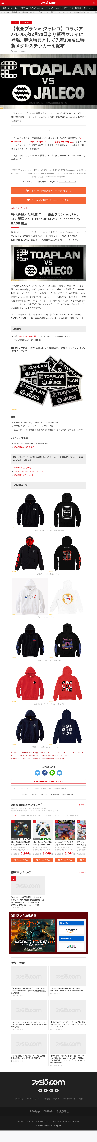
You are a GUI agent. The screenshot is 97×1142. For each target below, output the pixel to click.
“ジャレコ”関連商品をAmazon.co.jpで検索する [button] (48, 200)
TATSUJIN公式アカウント (24, 468)
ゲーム (15, 815)
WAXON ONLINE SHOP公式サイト (48, 781)
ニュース (59, 8)
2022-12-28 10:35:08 (67, 182)
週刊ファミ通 (89, 8)
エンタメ (33, 12)
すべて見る (82, 805)
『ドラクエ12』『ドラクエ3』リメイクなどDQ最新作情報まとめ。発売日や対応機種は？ (28, 1057)
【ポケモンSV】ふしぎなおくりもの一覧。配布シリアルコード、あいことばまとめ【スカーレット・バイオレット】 (68, 1024)
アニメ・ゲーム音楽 (70, 815)
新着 (4, 8)
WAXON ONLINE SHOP (24, 447)
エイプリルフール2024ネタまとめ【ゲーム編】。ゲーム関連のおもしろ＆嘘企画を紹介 (66, 989)
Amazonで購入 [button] (21, 860)
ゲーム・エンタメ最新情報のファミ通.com (14, 12)
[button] (71, 930)
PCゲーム (24, 8)
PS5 (16, 8)
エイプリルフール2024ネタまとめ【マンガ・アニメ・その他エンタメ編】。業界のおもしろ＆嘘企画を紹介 (29, 1024)
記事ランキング (21, 872)
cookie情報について (69, 1099)
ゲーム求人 (49, 8)
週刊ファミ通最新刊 (23, 915)
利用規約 (47, 1099)
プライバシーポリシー (34, 1099)
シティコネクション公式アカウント (28, 471)
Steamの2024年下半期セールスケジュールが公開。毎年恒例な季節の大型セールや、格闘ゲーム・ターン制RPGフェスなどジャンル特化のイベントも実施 (28, 901)
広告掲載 (80, 1099)
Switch (10, 8)
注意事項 (56, 1099)
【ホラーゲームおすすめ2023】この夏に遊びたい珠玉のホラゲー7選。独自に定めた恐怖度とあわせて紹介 (28, 990)
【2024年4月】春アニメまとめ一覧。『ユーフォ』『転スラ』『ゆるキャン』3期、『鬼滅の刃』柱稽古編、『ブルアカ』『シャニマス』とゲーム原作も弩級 (68, 1059)
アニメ (57, 815)
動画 (66, 8)
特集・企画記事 (75, 8)
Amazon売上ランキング (26, 804)
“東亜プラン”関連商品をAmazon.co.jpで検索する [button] (48, 190)
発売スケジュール (36, 8)
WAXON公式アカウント (24, 475)
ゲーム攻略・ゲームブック (31, 815)
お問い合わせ (19, 1099)
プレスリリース (43, 12)
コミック (47, 815)
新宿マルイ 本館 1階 (27, 336)
